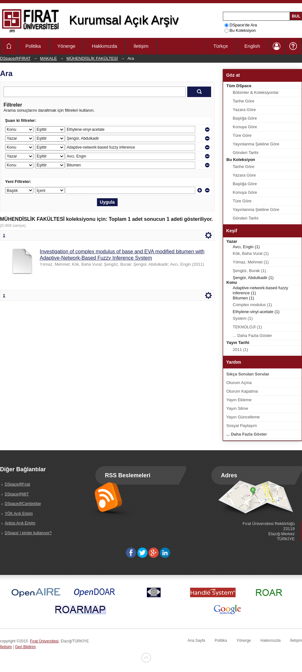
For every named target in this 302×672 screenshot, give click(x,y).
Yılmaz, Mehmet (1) (251, 262)
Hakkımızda (104, 46)
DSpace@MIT (17, 494)
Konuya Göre (245, 126)
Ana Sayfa (196, 640)
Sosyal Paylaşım (241, 425)
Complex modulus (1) (252, 304)
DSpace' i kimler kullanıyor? (28, 533)
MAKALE (48, 58)
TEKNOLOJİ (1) (247, 327)
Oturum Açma (238, 382)
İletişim (141, 46)
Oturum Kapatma (242, 391)
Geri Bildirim (25, 647)
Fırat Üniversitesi (44, 641)
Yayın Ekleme (238, 399)
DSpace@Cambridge (23, 503)
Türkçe (220, 46)
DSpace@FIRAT (15, 58)
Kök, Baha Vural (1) (251, 253)
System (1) (243, 318)
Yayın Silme (237, 408)
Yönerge (66, 46)
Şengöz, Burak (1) (249, 270)
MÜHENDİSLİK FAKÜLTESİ (92, 58)
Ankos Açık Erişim (20, 523)
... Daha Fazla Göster (252, 335)
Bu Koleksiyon (240, 30)
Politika (33, 46)
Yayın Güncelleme (243, 417)
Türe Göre (242, 135)
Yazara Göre (244, 109)
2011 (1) (240, 349)
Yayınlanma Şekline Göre (256, 144)
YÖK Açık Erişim (19, 513)
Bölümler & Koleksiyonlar (256, 92)
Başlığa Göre (245, 118)
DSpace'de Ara (240, 25)
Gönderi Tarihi (245, 152)
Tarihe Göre (243, 101)
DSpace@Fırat (17, 484)
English (252, 46)
